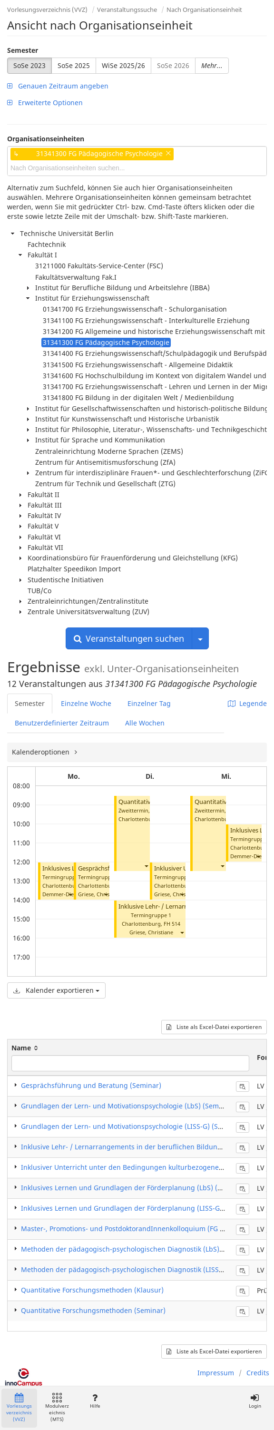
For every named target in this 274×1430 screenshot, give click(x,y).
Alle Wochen (145, 722)
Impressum (215, 1372)
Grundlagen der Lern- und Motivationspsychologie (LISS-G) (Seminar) (132, 1126)
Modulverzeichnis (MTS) (57, 1407)
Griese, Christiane (100, 894)
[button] (70, 894)
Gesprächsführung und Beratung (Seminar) (91, 1085)
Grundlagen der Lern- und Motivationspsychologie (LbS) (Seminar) (127, 1105)
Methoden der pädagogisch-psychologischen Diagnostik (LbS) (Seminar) (137, 1249)
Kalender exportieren (56, 990)
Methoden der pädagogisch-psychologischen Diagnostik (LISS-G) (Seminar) (141, 1269)
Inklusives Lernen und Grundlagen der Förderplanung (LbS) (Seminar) (133, 1187)
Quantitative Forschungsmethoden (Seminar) (93, 1310)
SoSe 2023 (29, 65)
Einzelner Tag (149, 703)
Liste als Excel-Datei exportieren (214, 1027)
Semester (22, 50)
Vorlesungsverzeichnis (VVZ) (47, 9)
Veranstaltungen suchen (129, 638)
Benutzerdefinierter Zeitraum (62, 722)
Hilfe (95, 1401)
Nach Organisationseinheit (204, 9)
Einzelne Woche (86, 703)
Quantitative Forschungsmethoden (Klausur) (92, 1289)
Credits (257, 1372)
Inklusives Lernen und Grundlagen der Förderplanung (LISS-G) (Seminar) (138, 1208)
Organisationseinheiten (45, 138)
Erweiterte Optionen (45, 102)
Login (254, 1401)
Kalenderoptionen (41, 751)
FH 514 (172, 923)
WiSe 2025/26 (123, 65)
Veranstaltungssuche (127, 9)
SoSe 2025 (74, 65)
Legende (247, 703)
